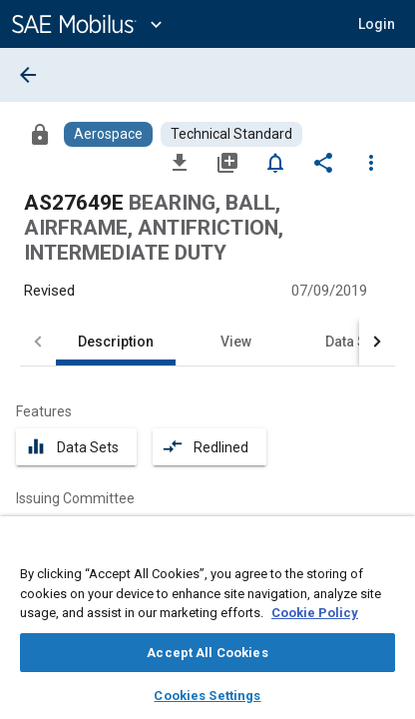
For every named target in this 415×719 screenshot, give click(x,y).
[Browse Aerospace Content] (108, 134)
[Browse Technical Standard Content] (231, 134)
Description (116, 342)
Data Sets (355, 342)
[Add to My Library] (227, 162)
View (235, 342)
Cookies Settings (207, 695)
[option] (143, 527)
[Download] (180, 162)
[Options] (371, 162)
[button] (376, 24)
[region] (207, 624)
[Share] (323, 162)
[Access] (40, 134)
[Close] (389, 550)
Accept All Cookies (207, 652)
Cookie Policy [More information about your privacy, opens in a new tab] (314, 612)
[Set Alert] (275, 162)
